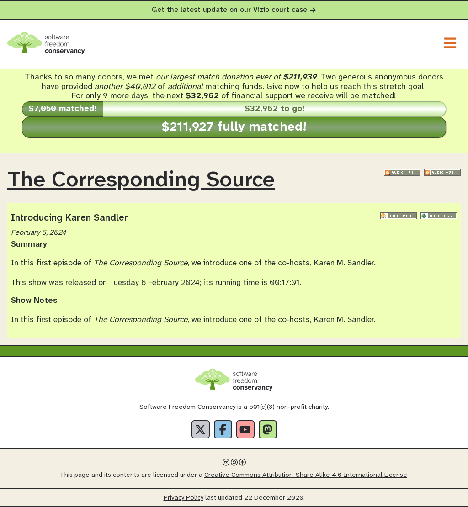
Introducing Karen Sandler (69, 218)
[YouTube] (245, 429)
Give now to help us (302, 87)
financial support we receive (282, 96)
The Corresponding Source (141, 180)
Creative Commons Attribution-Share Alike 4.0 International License (305, 475)
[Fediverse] (268, 429)
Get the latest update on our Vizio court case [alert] (234, 10)
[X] (200, 429)
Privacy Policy (183, 498)
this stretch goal (393, 87)
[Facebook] (223, 429)
